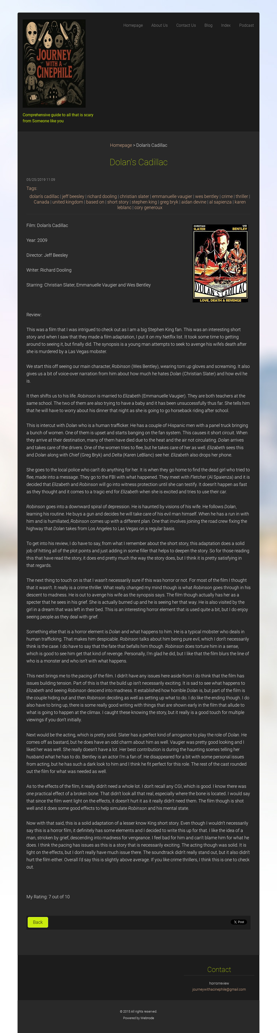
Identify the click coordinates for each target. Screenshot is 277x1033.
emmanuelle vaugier (172, 196)
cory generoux (148, 207)
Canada (41, 202)
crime (227, 196)
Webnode (147, 1018)
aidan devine (193, 202)
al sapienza (220, 202)
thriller (242, 196)
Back (38, 922)
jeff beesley (73, 196)
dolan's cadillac (44, 196)
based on (95, 202)
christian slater (134, 196)
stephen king (144, 202)
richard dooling (102, 196)
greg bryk (169, 202)
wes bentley (207, 196)
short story (118, 202)
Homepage (121, 145)
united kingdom (67, 202)
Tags (31, 188)
